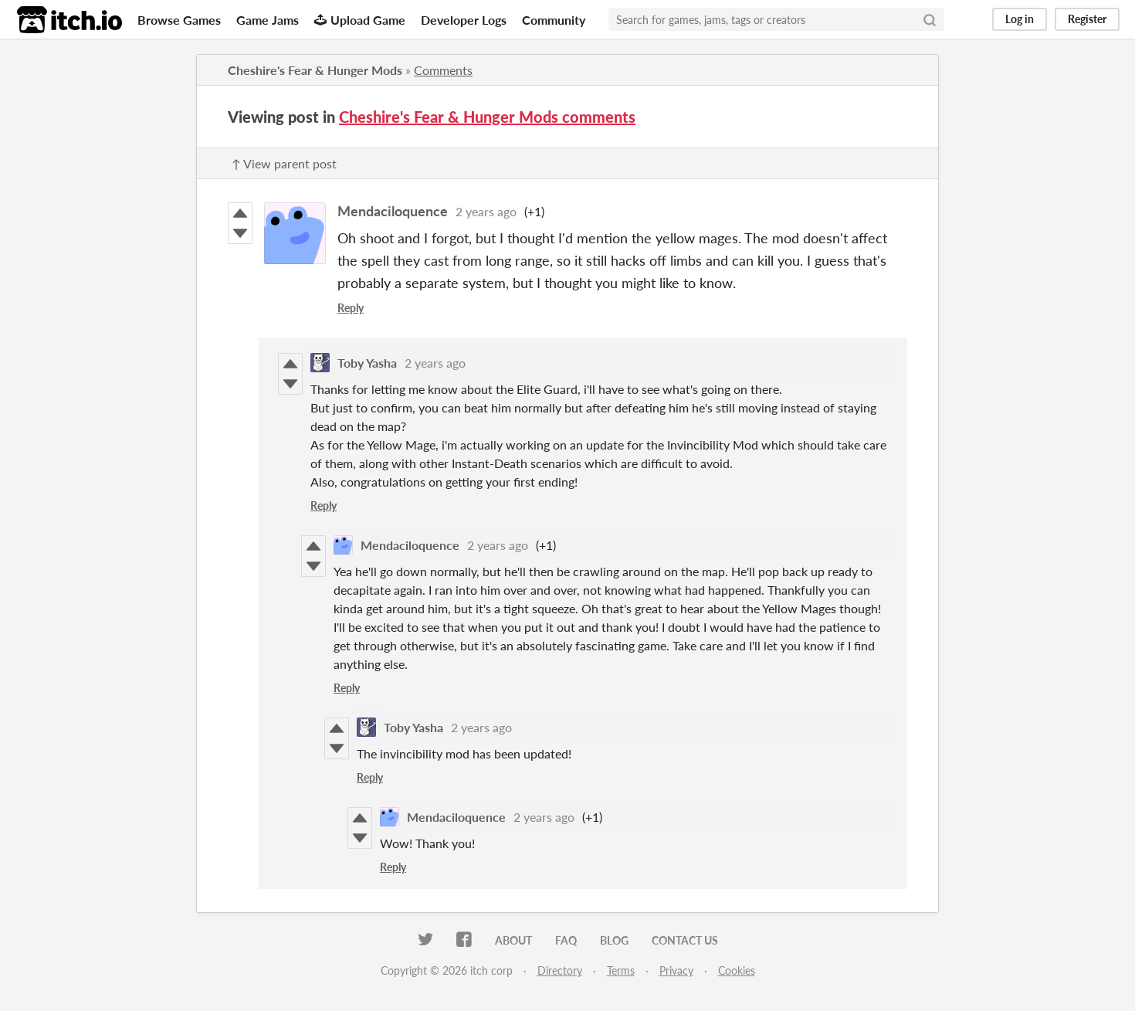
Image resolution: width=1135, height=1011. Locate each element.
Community (553, 19)
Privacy (676, 970)
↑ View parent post (284, 163)
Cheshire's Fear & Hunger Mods (315, 70)
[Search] (929, 19)
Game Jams (267, 19)
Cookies (736, 970)
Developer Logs (464, 19)
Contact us (685, 940)
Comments (443, 70)
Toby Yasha (367, 362)
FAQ (566, 940)
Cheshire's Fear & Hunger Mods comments (487, 116)
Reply (350, 307)
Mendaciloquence (392, 210)
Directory (559, 970)
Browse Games (179, 19)
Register (1087, 18)
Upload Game (359, 19)
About (513, 940)
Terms (621, 970)
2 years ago (486, 211)
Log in (1019, 18)
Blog (614, 940)
